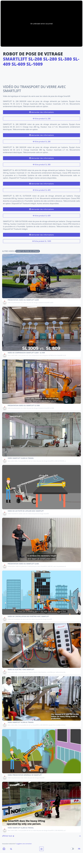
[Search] (9, 849)
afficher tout (8, 836)
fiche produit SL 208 (42, 118)
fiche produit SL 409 (42, 190)
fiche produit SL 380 (42, 164)
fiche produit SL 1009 (41, 241)
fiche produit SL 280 (42, 141)
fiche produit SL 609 (42, 215)
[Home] (4, 849)
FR (79, 848)
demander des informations (41, 112)
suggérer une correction (24, 844)
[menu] (41, 849)
